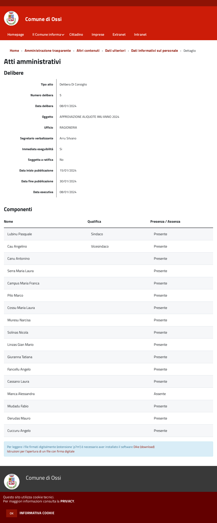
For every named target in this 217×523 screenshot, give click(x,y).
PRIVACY (67, 501)
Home (14, 50)
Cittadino (76, 34)
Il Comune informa (46, 34)
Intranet (140, 34)
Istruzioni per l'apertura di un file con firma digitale (40, 451)
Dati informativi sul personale (154, 50)
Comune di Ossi (43, 19)
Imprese (98, 34)
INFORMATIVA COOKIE (37, 513)
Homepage (15, 34)
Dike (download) (144, 446)
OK (11, 513)
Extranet (119, 34)
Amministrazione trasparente (48, 50)
